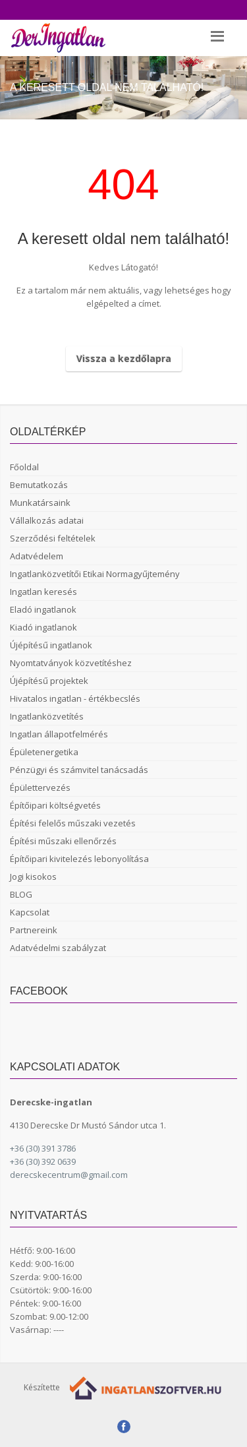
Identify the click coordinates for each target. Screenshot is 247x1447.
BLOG (21, 894)
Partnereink (33, 930)
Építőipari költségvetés (55, 805)
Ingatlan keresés (43, 592)
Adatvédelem (36, 556)
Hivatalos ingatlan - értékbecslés (75, 698)
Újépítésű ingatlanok (51, 645)
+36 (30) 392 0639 (43, 1161)
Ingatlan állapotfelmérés (59, 734)
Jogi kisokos (33, 876)
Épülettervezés (40, 787)
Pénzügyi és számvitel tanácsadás (79, 770)
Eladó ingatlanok (43, 609)
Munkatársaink (40, 502)
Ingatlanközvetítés (47, 716)
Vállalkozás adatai (47, 520)
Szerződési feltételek (53, 538)
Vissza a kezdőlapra (123, 358)
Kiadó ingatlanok (43, 627)
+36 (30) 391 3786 (43, 1148)
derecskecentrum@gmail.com (69, 1175)
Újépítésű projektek (49, 681)
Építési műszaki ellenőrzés (63, 841)
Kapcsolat (29, 912)
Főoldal (24, 467)
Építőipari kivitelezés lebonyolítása (79, 859)
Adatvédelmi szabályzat (58, 948)
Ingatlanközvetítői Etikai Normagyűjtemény (95, 574)
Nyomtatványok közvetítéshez (71, 663)
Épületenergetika (44, 752)
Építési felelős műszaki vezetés (73, 823)
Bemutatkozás (39, 485)
